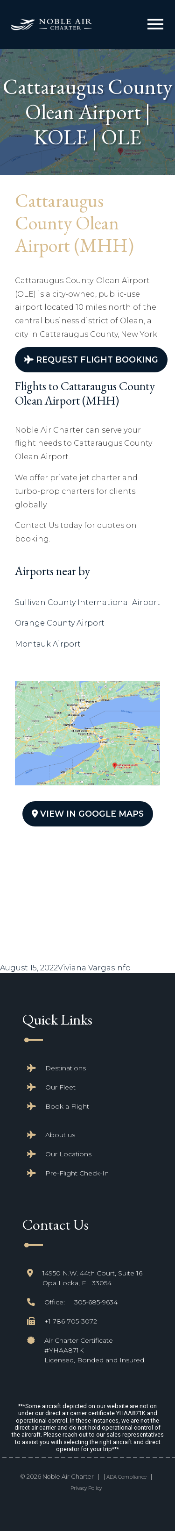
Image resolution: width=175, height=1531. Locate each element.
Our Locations (68, 1154)
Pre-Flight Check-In (77, 1173)
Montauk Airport (48, 644)
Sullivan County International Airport (87, 602)
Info (123, 967)
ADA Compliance (126, 1477)
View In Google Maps (88, 814)
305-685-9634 (96, 1302)
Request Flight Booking (91, 359)
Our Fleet (60, 1087)
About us (60, 1135)
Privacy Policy (86, 1488)
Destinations (65, 1068)
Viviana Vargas (86, 967)
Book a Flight (67, 1106)
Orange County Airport (60, 623)
